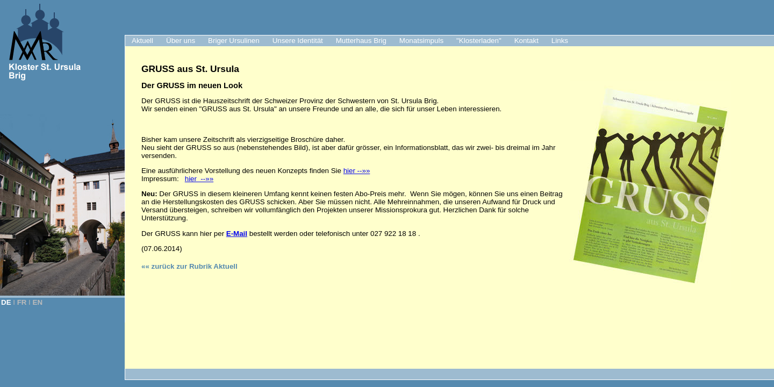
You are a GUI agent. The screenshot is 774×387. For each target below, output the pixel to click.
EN (38, 302)
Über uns (180, 41)
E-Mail (236, 234)
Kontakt (526, 41)
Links (559, 41)
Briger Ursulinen (234, 41)
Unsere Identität (298, 41)
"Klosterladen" (478, 41)
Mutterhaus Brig (361, 41)
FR (22, 302)
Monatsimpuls (421, 41)
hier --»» (356, 171)
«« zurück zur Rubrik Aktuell (189, 266)
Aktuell (142, 41)
